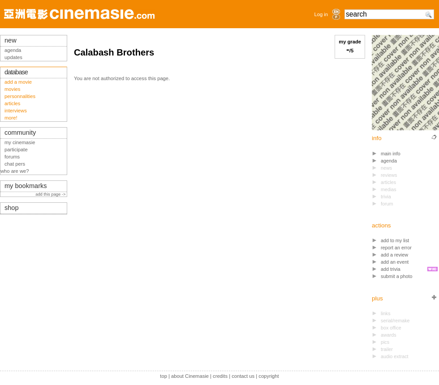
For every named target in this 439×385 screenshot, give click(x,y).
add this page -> (51, 194)
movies (12, 89)
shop (11, 207)
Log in (321, 14)
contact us (243, 376)
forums (12, 156)
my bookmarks (25, 185)
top (163, 376)
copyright (268, 376)
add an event (395, 262)
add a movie (18, 82)
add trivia (390, 269)
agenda (389, 160)
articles (12, 103)
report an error (396, 247)
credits (220, 376)
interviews (15, 110)
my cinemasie (19, 142)
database (16, 72)
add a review (394, 254)
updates (13, 57)
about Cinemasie (190, 376)
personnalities (19, 96)
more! (10, 117)
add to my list (395, 240)
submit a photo (397, 276)
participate (16, 149)
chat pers (14, 164)
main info (390, 153)
